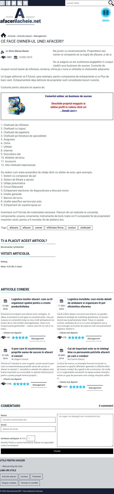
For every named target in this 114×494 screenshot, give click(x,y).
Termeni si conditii (29, 483)
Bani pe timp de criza (12, 466)
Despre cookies (9, 483)
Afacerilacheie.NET (3, 34)
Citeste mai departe (12, 333)
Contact (24, 476)
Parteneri (36, 476)
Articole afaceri (24, 36)
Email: (4, 425)
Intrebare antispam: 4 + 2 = (13, 438)
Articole (11, 36)
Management (37, 338)
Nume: (4, 415)
